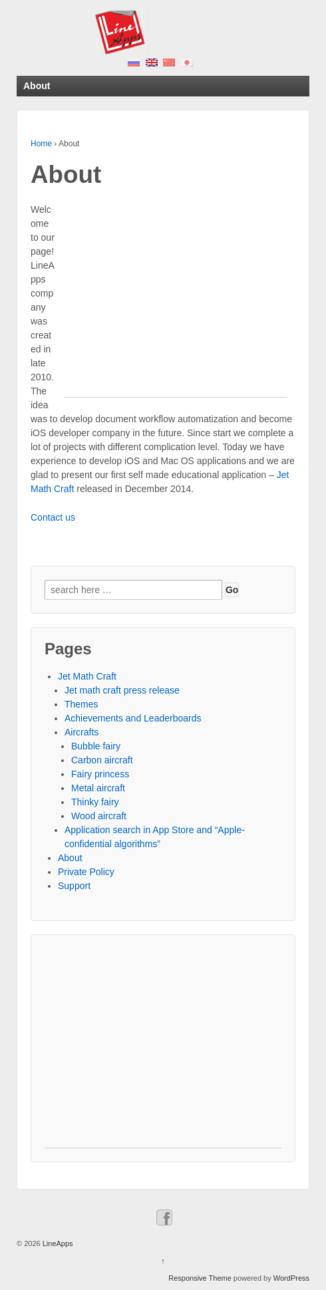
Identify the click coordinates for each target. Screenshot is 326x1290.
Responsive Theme (200, 1278)
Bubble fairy (95, 746)
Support (74, 885)
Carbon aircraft (102, 760)
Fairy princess (100, 774)
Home (41, 143)
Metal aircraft (98, 788)
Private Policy (86, 871)
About (70, 857)
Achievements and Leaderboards (133, 718)
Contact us (53, 517)
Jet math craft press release (122, 690)
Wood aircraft (98, 816)
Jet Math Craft (87, 676)
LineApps (57, 1243)
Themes (81, 704)
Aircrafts (81, 732)
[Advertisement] (175, 304)
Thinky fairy (95, 802)
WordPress (291, 1278)
